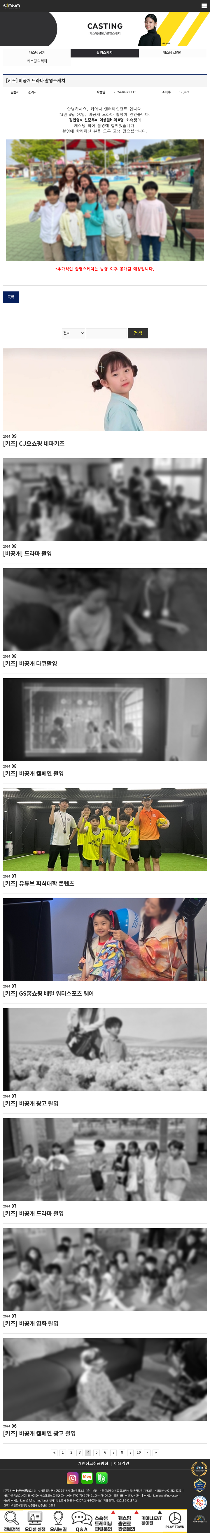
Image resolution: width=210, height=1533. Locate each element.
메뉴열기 (204, 6)
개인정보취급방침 (93, 1464)
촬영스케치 (105, 53)
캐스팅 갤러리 (172, 53)
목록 (11, 297)
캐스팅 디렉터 (37, 61)
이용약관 (121, 1464)
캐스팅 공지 (37, 53)
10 (139, 1453)
